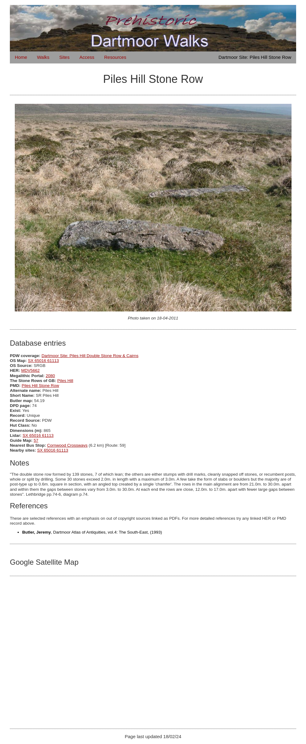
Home (21, 57)
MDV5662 (30, 370)
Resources (115, 57)
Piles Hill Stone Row (40, 385)
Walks (43, 57)
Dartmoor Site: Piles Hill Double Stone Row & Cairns (90, 355)
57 (36, 440)
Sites (64, 57)
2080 (50, 375)
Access (87, 57)
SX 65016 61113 (43, 360)
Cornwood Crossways (67, 445)
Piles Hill (65, 380)
